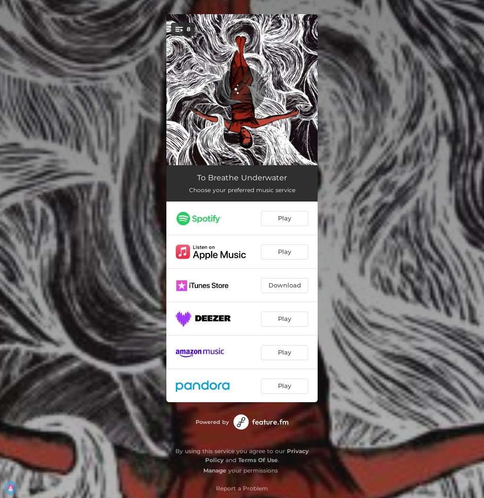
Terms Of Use (258, 460)
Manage (214, 470)
